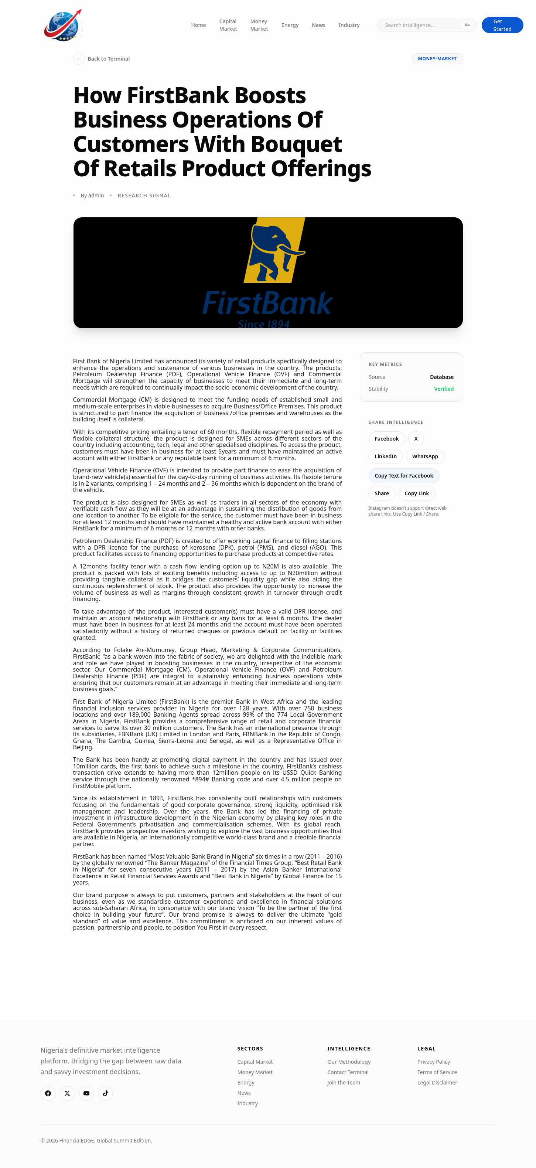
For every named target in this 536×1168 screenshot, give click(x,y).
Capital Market (228, 25)
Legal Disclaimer (437, 1082)
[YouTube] (86, 1093)
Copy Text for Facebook (404, 475)
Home (198, 24)
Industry (349, 24)
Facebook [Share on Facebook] (387, 438)
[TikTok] (105, 1093)
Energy (289, 24)
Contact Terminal (348, 1072)
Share (382, 493)
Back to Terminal (101, 59)
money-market (437, 58)
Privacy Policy (433, 1061)
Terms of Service (437, 1072)
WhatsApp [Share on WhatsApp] (425, 456)
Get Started (503, 25)
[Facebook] (48, 1093)
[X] (67, 1093)
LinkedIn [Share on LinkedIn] (386, 456)
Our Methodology (349, 1061)
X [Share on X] (416, 438)
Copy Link (416, 493)
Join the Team (343, 1082)
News (318, 24)
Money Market (259, 25)
